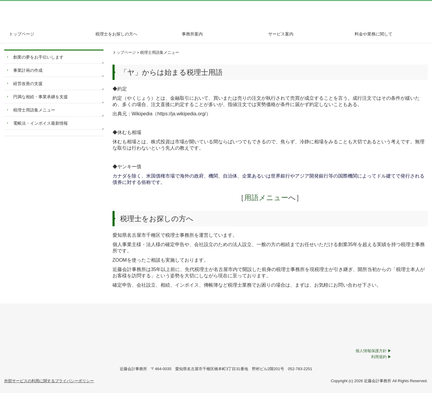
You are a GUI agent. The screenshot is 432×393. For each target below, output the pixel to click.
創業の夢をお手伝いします (38, 57)
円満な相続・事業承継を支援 (40, 96)
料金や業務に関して (373, 34)
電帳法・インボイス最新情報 (40, 123)
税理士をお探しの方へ (116, 34)
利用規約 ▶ (381, 357)
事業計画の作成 (28, 70)
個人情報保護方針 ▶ (374, 351)
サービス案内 (280, 34)
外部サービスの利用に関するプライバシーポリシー (49, 381)
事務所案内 (192, 34)
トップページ (21, 34)
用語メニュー (262, 197)
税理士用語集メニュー (34, 110)
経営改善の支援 (28, 83)
